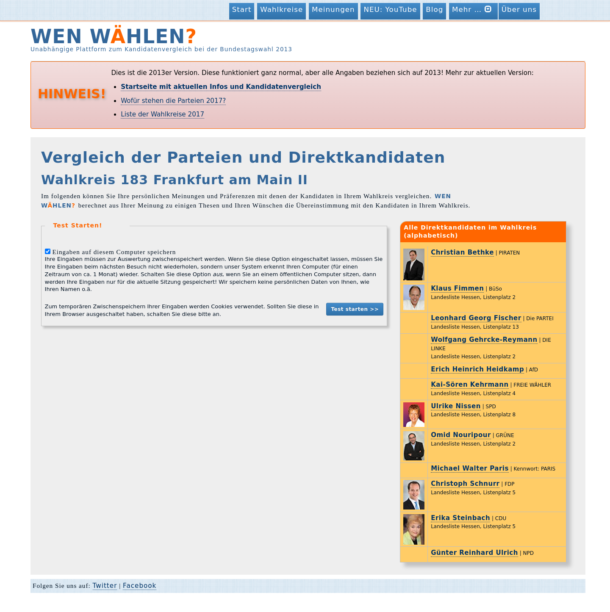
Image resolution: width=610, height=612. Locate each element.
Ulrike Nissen (456, 406)
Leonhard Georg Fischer (476, 318)
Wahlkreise (281, 9)
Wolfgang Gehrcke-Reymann (484, 339)
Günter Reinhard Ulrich (474, 553)
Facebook (139, 586)
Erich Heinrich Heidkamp (477, 369)
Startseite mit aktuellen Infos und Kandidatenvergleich (221, 87)
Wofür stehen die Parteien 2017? (173, 101)
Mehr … (473, 9)
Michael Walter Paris (470, 468)
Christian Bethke (462, 252)
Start (242, 9)
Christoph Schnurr (465, 483)
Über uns (519, 9)
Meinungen (333, 9)
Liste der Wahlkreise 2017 (162, 114)
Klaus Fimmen (457, 288)
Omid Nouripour (461, 435)
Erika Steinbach (460, 518)
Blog (434, 9)
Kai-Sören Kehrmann (469, 384)
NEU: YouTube (390, 9)
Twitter (105, 586)
